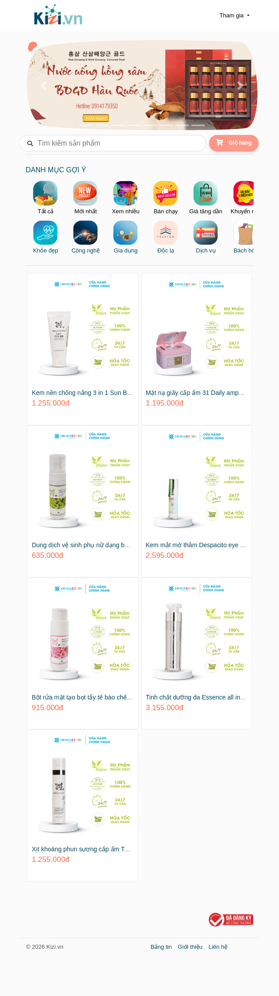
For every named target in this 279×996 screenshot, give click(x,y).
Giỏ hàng (233, 142)
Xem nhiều (126, 196)
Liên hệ (218, 944)
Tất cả (46, 196)
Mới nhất (86, 196)
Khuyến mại (246, 196)
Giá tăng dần (206, 196)
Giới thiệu (191, 944)
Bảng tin (162, 944)
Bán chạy (166, 196)
